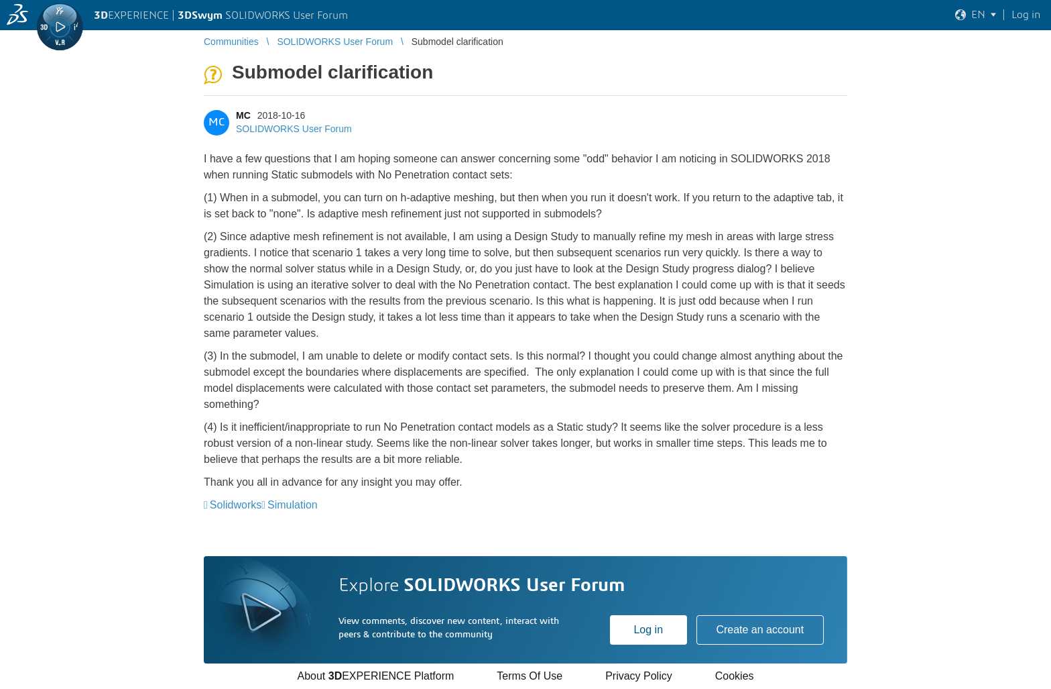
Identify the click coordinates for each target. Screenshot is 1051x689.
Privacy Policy (638, 676)
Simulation (292, 505)
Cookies (734, 676)
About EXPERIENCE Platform (375, 676)
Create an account (760, 629)
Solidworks (235, 505)
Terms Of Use (529, 676)
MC (243, 115)
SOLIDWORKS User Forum (294, 128)
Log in (648, 629)
